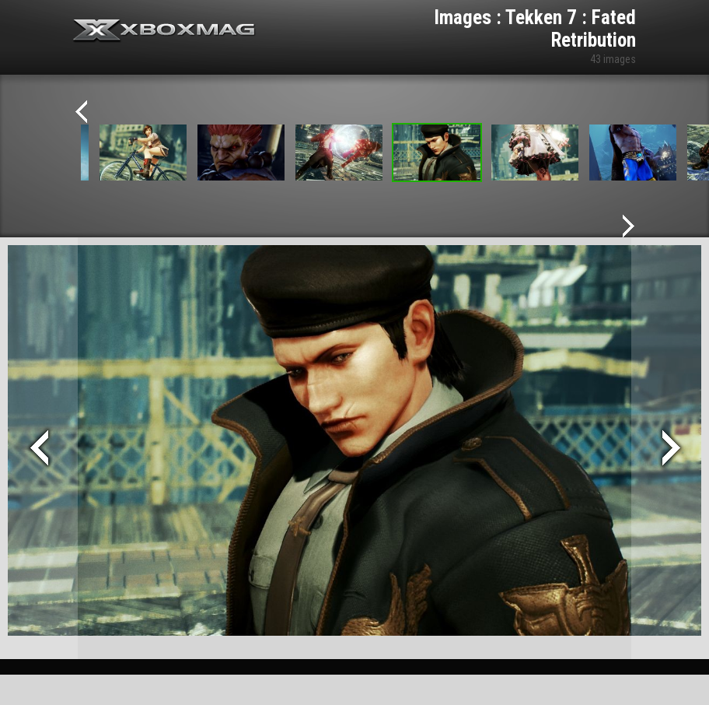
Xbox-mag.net (164, 31)
